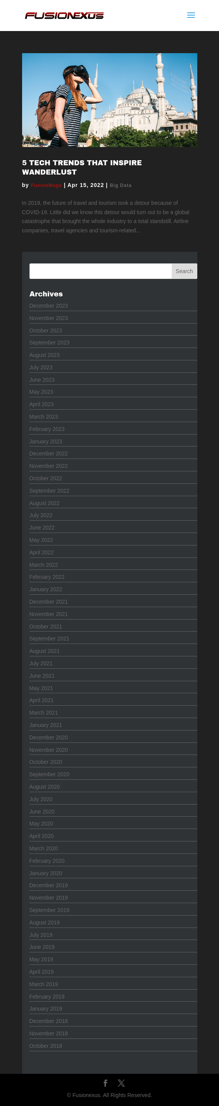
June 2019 (42, 947)
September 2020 (49, 774)
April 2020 (41, 836)
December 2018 (48, 1021)
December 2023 (48, 306)
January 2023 (45, 441)
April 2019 (41, 972)
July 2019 (41, 935)
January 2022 (45, 589)
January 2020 (45, 873)
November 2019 (48, 898)
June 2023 (42, 380)
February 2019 (47, 996)
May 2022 (41, 540)
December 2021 (48, 602)
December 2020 (48, 737)
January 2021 (45, 725)
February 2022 (47, 577)
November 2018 (48, 1033)
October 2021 (45, 626)
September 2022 (49, 491)
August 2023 (44, 355)
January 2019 (45, 1009)
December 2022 (48, 453)
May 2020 (41, 823)
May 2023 (41, 392)
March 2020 (43, 848)
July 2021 (41, 663)
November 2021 (48, 614)
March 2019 (43, 984)
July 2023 (41, 367)
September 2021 (49, 638)
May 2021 (41, 688)
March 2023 (43, 417)
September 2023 (49, 342)
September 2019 (49, 910)
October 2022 (45, 478)
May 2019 (41, 959)
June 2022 (42, 527)
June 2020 (42, 811)
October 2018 (45, 1046)
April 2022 (41, 552)
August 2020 (44, 787)
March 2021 (43, 713)
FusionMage (46, 185)
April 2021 (41, 700)
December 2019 (48, 885)
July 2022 (41, 515)
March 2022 (43, 565)
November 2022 (48, 466)
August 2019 (44, 922)
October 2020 (45, 762)
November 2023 (48, 318)
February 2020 (47, 861)
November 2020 (48, 750)
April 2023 (41, 404)
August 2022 (44, 503)
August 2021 (44, 651)
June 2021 (42, 676)
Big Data (121, 185)
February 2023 (47, 429)
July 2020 (41, 799)
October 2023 (45, 330)
